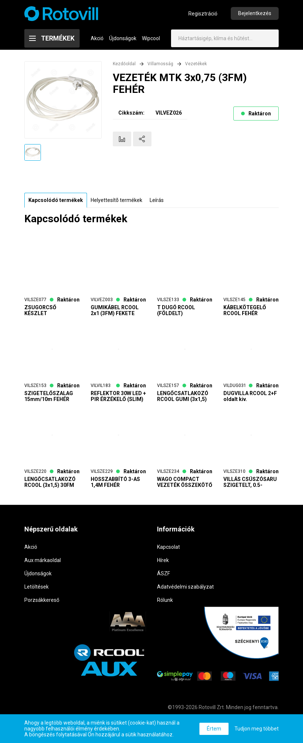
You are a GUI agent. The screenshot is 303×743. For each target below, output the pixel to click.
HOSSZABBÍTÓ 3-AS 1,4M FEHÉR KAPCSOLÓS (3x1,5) (115, 482)
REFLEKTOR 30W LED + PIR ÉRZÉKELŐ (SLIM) (118, 396)
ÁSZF (163, 573)
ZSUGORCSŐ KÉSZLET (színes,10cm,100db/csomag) (52, 310)
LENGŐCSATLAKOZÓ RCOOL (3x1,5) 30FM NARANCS (50, 482)
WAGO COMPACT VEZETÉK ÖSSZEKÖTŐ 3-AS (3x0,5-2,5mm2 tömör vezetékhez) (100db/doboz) (184, 482)
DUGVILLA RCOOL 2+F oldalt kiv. (250, 396)
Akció (97, 38)
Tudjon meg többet (256, 729)
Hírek (163, 560)
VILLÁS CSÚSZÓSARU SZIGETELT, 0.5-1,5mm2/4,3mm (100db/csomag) (250, 482)
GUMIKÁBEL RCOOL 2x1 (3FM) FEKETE (115, 310)
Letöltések (36, 587)
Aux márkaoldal (42, 560)
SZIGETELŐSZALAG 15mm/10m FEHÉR (48, 396)
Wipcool (151, 38)
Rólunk (165, 600)
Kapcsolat (168, 547)
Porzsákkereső (41, 600)
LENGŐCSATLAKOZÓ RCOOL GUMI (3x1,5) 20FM (182, 396)
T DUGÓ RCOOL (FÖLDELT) (176, 310)
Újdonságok (122, 38)
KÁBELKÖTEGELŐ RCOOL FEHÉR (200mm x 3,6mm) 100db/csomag (245, 310)
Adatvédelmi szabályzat (185, 587)
